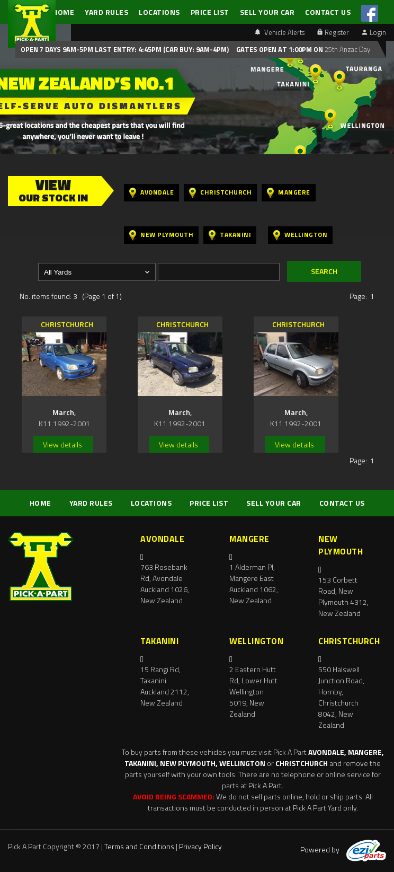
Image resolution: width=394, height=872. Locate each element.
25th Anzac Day (346, 49)
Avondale (151, 192)
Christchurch (220, 192)
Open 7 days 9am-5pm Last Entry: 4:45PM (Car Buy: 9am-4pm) (125, 49)
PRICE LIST (210, 11)
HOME (63, 11)
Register (333, 32)
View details (62, 444)
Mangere (288, 192)
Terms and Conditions (139, 846)
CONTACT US (328, 11)
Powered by (343, 849)
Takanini (230, 235)
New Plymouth (161, 235)
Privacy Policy (200, 846)
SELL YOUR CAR (267, 11)
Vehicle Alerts (280, 32)
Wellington (300, 235)
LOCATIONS (159, 11)
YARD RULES (106, 11)
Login (374, 32)
